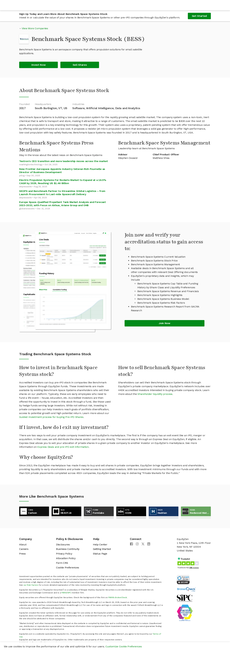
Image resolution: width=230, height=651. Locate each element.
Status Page (100, 553)
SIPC (69, 593)
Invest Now (38, 64)
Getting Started (102, 548)
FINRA (63, 593)
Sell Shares (80, 64)
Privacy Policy (64, 553)
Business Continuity (67, 548)
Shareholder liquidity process (155, 393)
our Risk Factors (30, 585)
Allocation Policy (66, 558)
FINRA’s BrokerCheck (117, 597)
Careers (23, 548)
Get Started (199, 15)
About (22, 544)
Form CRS (62, 562)
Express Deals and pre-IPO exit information (63, 446)
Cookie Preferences (67, 567)
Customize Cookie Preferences (123, 646)
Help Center (100, 544)
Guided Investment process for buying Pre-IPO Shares (51, 416)
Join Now (164, 323)
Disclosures (63, 544)
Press (22, 553)
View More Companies (35, 28)
